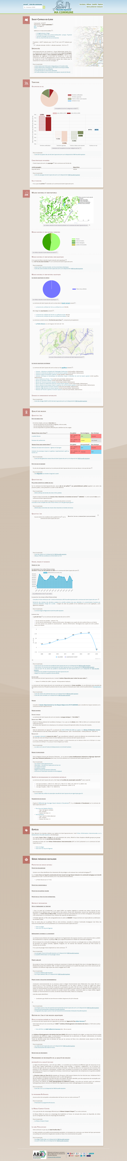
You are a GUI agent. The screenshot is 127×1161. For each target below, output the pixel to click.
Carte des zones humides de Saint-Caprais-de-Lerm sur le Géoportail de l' (59, 268)
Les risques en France (40, 766)
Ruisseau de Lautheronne (38, 440)
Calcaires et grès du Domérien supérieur (46, 374)
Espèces (100, 4)
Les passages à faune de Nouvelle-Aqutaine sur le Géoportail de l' (57, 953)
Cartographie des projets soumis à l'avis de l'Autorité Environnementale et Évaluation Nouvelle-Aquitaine (61, 1011)
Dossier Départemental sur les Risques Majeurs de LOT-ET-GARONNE (58, 705)
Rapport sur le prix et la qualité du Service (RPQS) (47, 673)
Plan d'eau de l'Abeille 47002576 (44, 808)
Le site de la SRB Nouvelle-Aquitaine (44, 973)
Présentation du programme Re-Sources (45, 1102)
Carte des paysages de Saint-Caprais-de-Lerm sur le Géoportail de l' (57, 175)
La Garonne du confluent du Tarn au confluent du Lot (50, 307)
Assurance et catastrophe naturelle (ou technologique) (48, 771)
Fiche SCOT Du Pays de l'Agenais (44, 848)
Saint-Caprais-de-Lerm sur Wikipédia (44, 69)
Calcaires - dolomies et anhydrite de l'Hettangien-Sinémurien (51, 371)
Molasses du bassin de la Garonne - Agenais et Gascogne (46, 447)
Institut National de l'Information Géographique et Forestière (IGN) (51, 66)
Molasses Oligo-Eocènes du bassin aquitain (47, 386)
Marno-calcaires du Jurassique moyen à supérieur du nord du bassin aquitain (56, 385)
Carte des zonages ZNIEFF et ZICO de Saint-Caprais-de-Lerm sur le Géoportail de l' (61, 401)
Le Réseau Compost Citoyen (42, 1121)
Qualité (94, 4)
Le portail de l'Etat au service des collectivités (46, 70)
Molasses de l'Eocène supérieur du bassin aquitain (49, 389)
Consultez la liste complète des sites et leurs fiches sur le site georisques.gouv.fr (52, 502)
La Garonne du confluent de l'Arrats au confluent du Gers (51, 314)
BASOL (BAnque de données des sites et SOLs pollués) (48, 493)
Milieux (89, 4)
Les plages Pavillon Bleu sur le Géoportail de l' (52, 1139)
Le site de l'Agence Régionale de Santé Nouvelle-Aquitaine (49, 610)
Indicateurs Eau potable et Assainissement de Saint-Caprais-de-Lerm (52, 671)
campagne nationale (39, 736)
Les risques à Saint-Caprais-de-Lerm (44, 763)
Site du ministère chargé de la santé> (47, 473)
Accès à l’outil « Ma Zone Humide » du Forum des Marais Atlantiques (52, 267)
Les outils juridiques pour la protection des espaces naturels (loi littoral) (52, 72)
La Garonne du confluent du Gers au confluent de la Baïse (51, 316)
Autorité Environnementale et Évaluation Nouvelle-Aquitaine (50, 1009)
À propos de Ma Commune (54, 1157)
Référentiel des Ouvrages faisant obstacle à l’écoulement (54, 803)
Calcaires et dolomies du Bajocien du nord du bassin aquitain (52, 373)
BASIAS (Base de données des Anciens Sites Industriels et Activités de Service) (54, 508)
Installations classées (40, 768)
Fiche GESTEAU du (48, 1029)
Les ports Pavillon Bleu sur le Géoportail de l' (52, 1141)
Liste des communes (35, 4)
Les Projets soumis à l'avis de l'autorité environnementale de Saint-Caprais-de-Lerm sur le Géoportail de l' (67, 1008)
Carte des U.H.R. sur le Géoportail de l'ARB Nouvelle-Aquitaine (50, 1088)
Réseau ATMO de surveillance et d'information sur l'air (48, 556)
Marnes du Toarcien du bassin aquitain (46, 382)
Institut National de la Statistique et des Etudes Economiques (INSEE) (52, 67)
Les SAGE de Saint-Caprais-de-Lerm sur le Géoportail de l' (55, 1046)
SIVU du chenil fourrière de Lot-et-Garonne (47, 38)
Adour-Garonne (80, 1021)
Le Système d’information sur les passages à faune (47, 954)
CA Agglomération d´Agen (43, 33)
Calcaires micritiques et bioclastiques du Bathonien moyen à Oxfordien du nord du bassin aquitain (63, 376)
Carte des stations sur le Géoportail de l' (50, 554)
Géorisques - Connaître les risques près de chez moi (48, 765)
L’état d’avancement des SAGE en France (45, 1047)
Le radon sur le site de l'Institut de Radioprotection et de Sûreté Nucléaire (53, 747)
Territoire (82, 4)
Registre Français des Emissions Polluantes (45, 769)
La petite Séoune (36, 436)
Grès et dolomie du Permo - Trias (44, 379)
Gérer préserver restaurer (95, 7)
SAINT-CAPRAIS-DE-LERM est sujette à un (80, 730)
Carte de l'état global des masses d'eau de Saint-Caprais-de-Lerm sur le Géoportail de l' (62, 458)
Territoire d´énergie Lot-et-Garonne (45, 36)
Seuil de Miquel (40, 814)
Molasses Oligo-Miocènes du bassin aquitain (47, 388)
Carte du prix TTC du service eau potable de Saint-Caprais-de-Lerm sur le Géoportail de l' (62, 665)
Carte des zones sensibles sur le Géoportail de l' (52, 695)
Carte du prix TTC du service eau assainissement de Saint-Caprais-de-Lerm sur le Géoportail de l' (64, 667)
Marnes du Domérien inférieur (44, 380)
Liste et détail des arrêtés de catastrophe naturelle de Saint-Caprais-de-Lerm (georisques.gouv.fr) (59, 793)
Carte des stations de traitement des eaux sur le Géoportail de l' (56, 694)
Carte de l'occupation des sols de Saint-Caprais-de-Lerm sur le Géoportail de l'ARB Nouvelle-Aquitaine (60, 154)
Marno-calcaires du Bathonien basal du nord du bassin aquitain (52, 383)
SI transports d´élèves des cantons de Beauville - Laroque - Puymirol (54, 35)
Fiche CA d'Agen (40, 847)
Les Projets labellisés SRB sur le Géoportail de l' (52, 974)
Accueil (25, 4)
